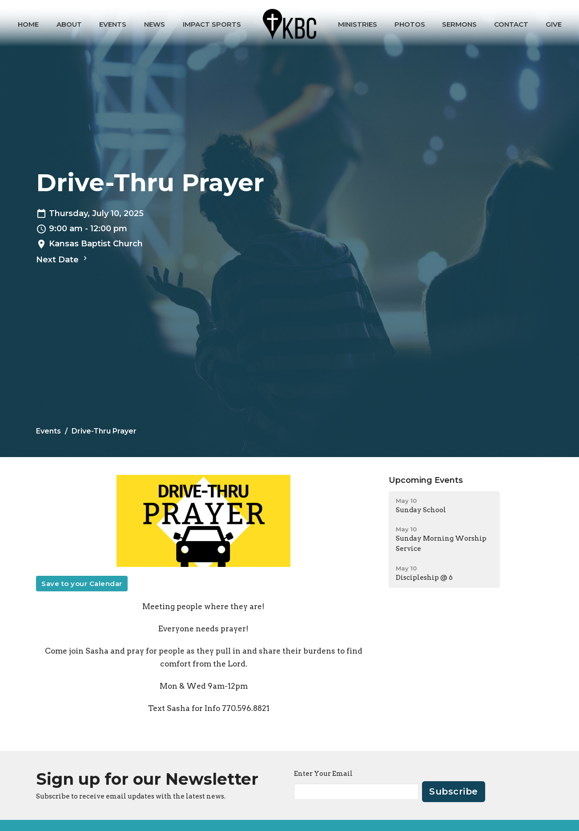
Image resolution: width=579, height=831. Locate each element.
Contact (511, 24)
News (154, 24)
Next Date (62, 259)
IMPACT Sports (212, 24)
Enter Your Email (323, 774)
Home (28, 24)
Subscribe (453, 791)
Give (554, 24)
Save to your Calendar (81, 583)
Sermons (459, 24)
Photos (409, 24)
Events (112, 24)
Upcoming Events (426, 480)
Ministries (357, 24)
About (69, 24)
